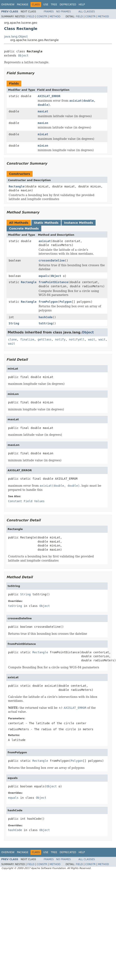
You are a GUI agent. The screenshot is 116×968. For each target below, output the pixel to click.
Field (30, 16)
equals (44, 276)
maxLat (43, 111)
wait (91, 339)
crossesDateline (52, 260)
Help (82, 4)
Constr (42, 16)
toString (45, 323)
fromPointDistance (53, 282)
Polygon (65, 301)
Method (55, 16)
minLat (43, 134)
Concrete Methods (24, 228)
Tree (54, 4)
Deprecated (68, 4)
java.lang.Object (16, 36)
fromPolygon (48, 301)
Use (45, 4)
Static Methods (46, 222)
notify (60, 339)
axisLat (45, 241)
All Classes (86, 11)
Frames (49, 11)
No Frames (63, 11)
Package (22, 4)
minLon (43, 145)
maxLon (43, 123)
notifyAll (77, 339)
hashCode (45, 317)
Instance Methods (78, 222)
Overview (7, 4)
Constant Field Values (26, 501)
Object (23, 55)
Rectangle (16, 186)
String (14, 323)
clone (12, 339)
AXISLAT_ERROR (49, 96)
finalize (27, 339)
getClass (44, 339)
